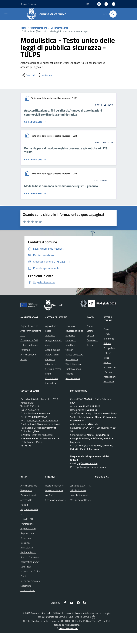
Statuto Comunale (29, 557)
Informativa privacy (30, 562)
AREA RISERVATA (67, 628)
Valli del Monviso (78, 490)
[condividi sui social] (28, 75)
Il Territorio (109, 338)
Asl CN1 (49, 495)
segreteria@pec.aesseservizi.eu (90, 467)
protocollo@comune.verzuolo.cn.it (43, 424)
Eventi (107, 329)
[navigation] (6, 13)
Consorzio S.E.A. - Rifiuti (81, 485)
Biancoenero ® (93, 621)
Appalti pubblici (52, 350)
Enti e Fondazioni (28, 345)
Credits (23, 576)
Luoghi (107, 334)
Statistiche (25, 585)
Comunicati (92, 340)
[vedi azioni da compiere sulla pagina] (44, 75)
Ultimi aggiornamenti (30, 581)
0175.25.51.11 (31, 406)
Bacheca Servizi (28, 552)
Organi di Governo (29, 326)
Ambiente (50, 335)
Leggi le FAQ (26, 519)
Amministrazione (38, 27)
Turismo (69, 373)
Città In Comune (83, 617)
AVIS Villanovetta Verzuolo (83, 500)
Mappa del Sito (27, 590)
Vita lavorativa (73, 378)
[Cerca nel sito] (113, 14)
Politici (23, 359)
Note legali (25, 566)
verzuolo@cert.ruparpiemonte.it (42, 420)
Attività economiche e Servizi (110, 367)
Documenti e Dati (59, 27)
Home (23, 27)
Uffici (22, 335)
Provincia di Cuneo (54, 490)
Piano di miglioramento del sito (29, 509)
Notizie (90, 326)
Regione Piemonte (54, 485)
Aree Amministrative (30, 331)
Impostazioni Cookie (30, 571)
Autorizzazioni (52, 354)
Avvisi (90, 345)
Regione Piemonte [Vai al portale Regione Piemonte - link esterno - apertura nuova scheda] (28, 4)
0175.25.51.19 (32, 410)
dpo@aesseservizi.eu (87, 463)
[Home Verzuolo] (47, 14)
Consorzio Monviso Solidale (58, 500)
